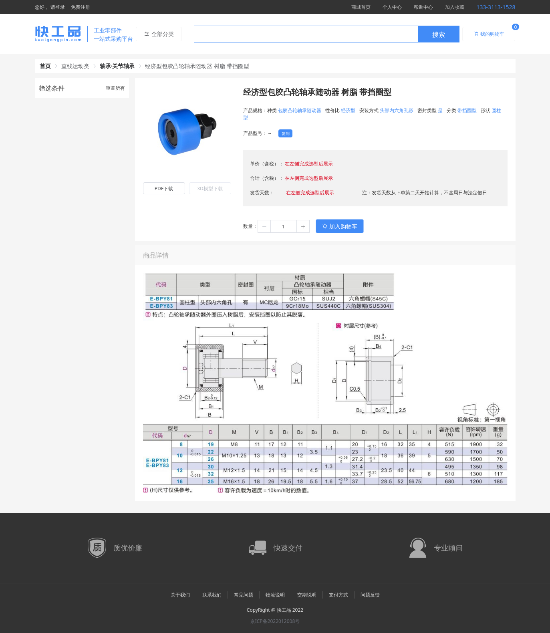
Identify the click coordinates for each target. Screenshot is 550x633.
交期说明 (306, 594)
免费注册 (80, 7)
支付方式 (338, 594)
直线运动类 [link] (75, 66)
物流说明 (275, 594)
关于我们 (180, 594)
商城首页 (361, 7)
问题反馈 (370, 594)
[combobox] (326, 34)
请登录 (57, 7)
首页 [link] (45, 66)
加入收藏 (454, 7)
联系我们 (212, 594)
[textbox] (306, 34)
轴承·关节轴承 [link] (117, 66)
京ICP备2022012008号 (275, 621)
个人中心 (392, 7)
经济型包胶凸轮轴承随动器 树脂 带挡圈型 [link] (197, 66)
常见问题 (243, 594)
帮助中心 (423, 7)
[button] (264, 226)
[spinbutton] (284, 226)
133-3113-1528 (495, 7)
